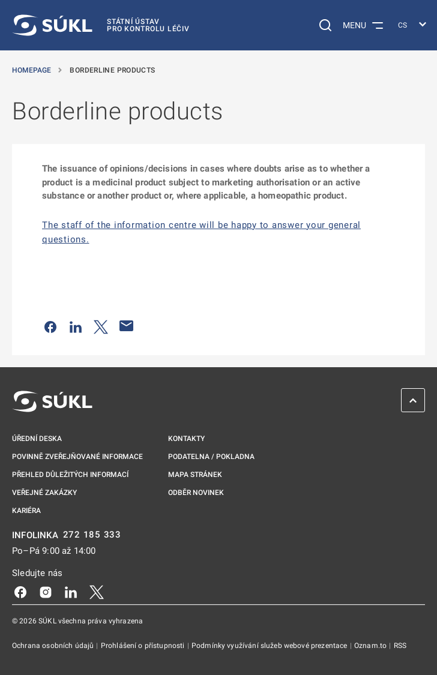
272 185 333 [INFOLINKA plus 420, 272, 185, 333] (92, 534)
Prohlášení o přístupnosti (144, 645)
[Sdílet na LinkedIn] (75, 325)
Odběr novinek (196, 492)
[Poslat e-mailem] (126, 325)
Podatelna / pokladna (211, 456)
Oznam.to (371, 645)
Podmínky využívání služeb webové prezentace (270, 645)
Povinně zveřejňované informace (77, 456)
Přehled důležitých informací (70, 474)
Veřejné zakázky (44, 492)
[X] (96, 591)
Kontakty (186, 438)
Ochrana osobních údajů (53, 645)
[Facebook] (20, 591)
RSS (400, 645)
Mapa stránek (195, 474)
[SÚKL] (101, 25)
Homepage (32, 70)
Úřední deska (37, 438)
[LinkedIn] (70, 591)
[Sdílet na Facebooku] (50, 325)
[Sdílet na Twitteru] (100, 325)
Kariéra (26, 510)
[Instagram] (45, 591)
